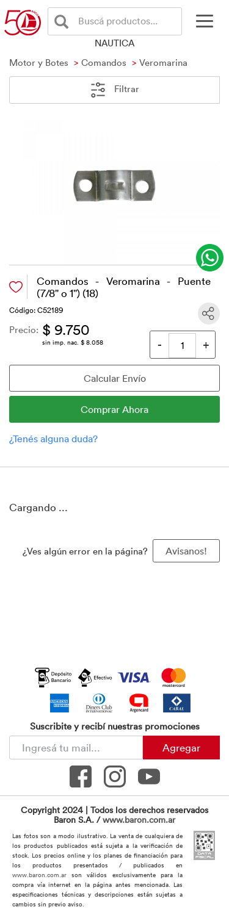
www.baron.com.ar (139, 819)
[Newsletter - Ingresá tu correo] (76, 747)
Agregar (181, 747)
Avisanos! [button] (186, 551)
